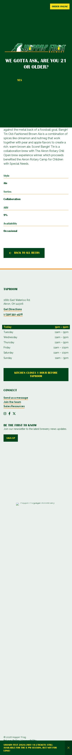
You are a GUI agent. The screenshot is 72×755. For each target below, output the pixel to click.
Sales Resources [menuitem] (14, 406)
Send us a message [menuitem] (16, 397)
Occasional (10, 231)
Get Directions (13, 309)
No (52, 80)
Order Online (60, 6)
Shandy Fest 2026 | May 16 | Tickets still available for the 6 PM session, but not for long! (30, 747)
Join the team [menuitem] (12, 402)
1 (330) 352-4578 (13, 314)
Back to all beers (27, 252)
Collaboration (12, 199)
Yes (19, 80)
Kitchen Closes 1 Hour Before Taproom (36, 374)
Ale (5, 183)
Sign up (10, 438)
